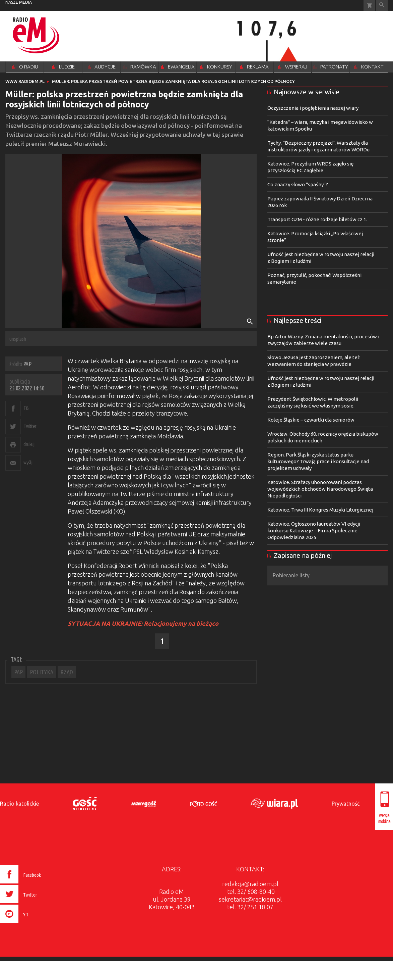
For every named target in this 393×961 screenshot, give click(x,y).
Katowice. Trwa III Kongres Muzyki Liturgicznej (320, 510)
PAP (18, 672)
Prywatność (345, 804)
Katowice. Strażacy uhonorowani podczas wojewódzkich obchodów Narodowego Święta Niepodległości (320, 488)
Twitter (30, 426)
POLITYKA (41, 672)
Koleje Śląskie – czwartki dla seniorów (310, 420)
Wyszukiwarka (382, 5)
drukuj (28, 444)
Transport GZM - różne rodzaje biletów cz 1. (317, 219)
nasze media (18, 2)
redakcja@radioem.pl (250, 883)
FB (25, 408)
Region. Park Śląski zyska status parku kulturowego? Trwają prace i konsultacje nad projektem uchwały (318, 461)
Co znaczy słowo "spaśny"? (297, 184)
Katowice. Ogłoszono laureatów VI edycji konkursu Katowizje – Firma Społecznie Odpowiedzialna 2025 (313, 530)
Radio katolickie (19, 804)
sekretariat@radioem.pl (250, 899)
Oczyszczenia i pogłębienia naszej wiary (312, 108)
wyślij (27, 462)
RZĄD (66, 672)
